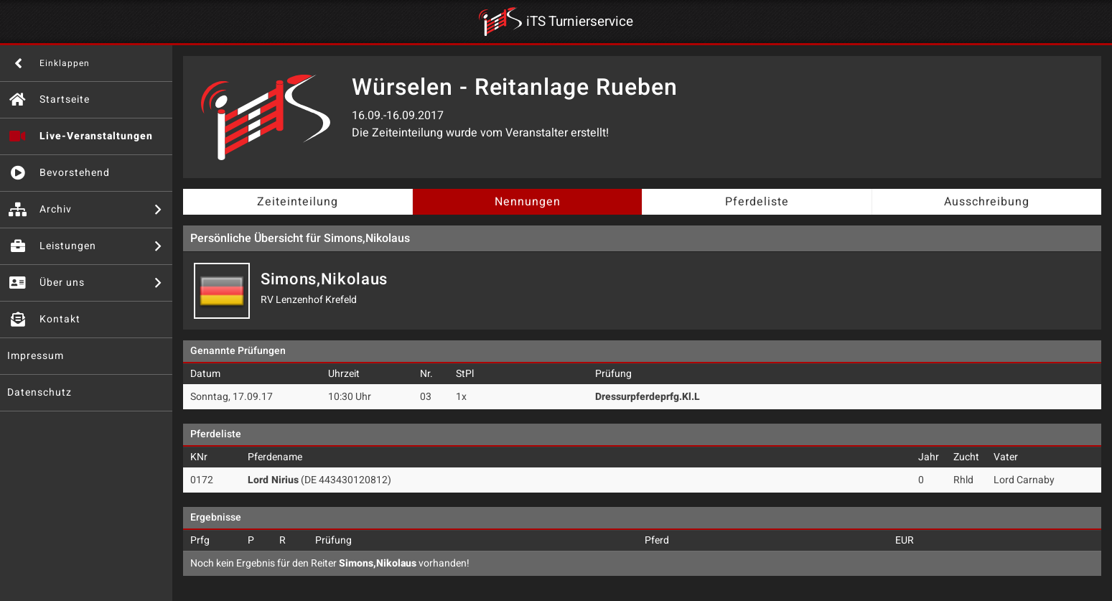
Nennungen (528, 201)
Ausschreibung (986, 201)
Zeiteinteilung (297, 201)
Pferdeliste (757, 201)
